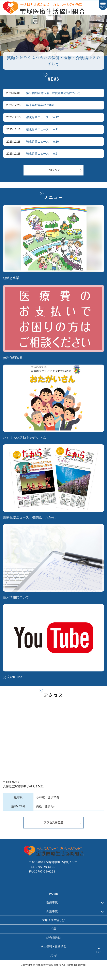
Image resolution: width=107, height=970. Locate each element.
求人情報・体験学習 (53, 946)
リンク (53, 955)
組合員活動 (53, 937)
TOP (99, 951)
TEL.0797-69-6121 (42, 866)
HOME (53, 893)
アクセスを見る (53, 822)
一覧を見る (53, 170)
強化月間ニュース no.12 (42, 117)
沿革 (53, 928)
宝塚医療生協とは (53, 920)
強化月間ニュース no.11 (42, 129)
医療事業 (52, 902)
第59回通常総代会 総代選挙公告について (53, 93)
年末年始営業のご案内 (40, 105)
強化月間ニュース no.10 (42, 141)
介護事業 (52, 911)
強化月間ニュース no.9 (41, 153)
